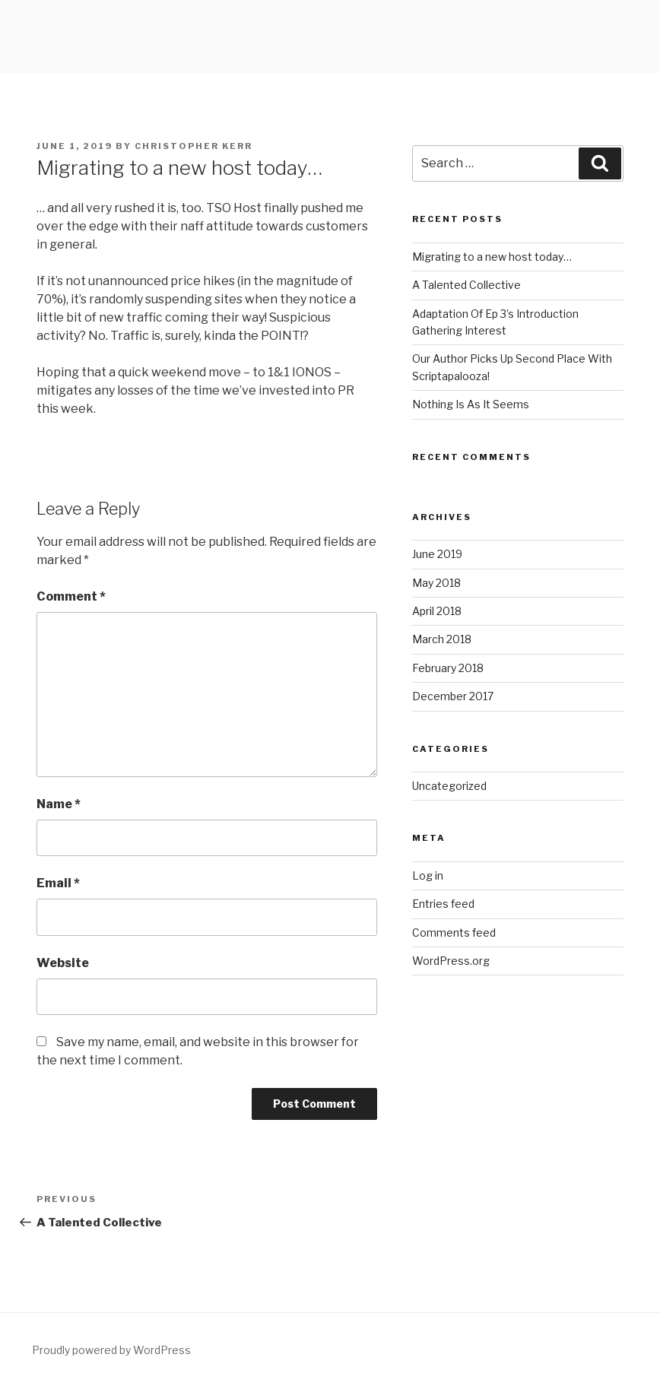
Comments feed (454, 932)
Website (62, 963)
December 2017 (452, 696)
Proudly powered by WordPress (111, 1349)
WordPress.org (451, 960)
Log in (427, 875)
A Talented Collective (466, 284)
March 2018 (441, 639)
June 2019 (437, 553)
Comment (71, 596)
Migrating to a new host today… (492, 256)
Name (58, 804)
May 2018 (436, 582)
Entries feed (443, 903)
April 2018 (437, 610)
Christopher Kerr (193, 146)
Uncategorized (449, 785)
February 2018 (448, 667)
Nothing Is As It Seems (470, 404)
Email (58, 883)
